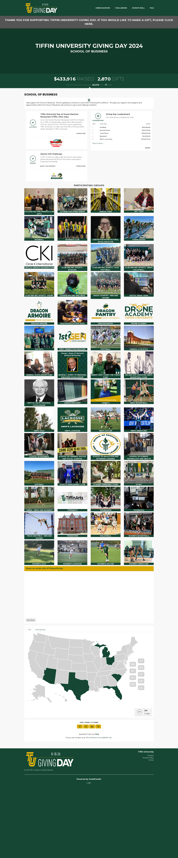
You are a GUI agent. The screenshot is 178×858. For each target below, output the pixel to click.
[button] (35, 134)
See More (31, 691)
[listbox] (89, 134)
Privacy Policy (148, 828)
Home (151, 831)
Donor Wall (138, 8)
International (40, 700)
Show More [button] (97, 214)
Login (89, 853)
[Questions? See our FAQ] (97, 805)
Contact (150, 826)
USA (29, 700)
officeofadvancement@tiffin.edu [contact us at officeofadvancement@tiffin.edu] (99, 808)
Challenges (121, 8)
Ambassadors (103, 8)
